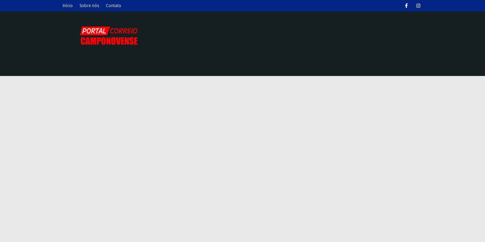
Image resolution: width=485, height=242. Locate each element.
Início (68, 5)
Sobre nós (89, 5)
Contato (113, 5)
